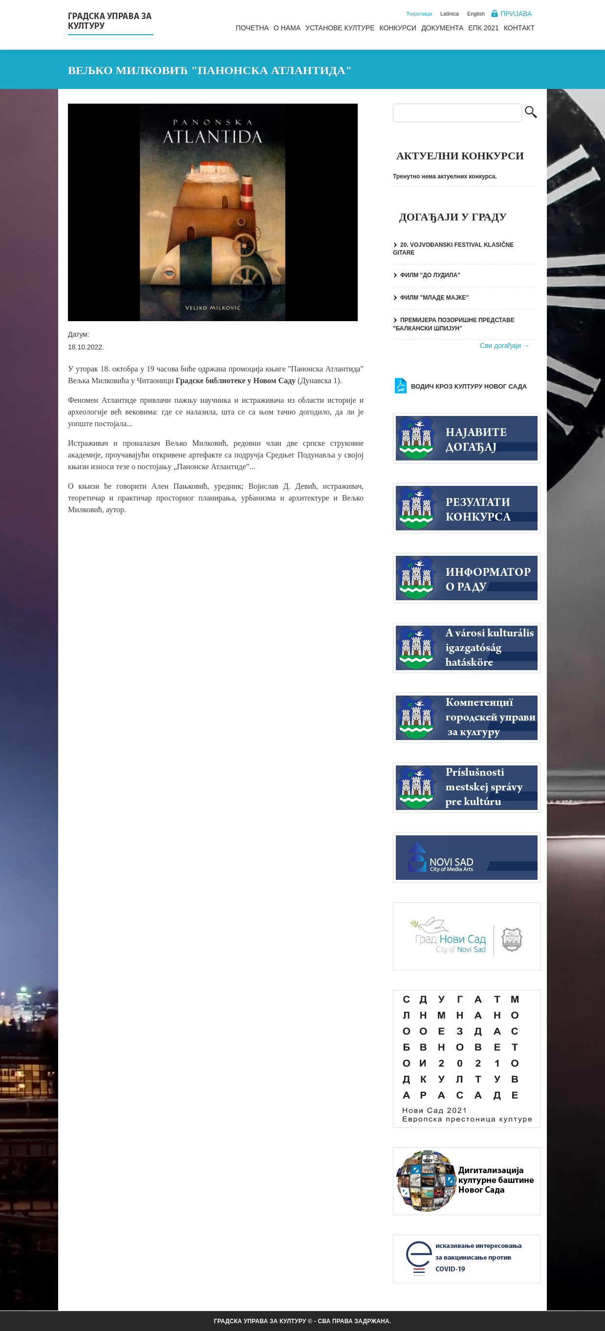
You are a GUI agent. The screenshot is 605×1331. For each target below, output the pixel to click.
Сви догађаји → (505, 345)
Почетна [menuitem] (252, 28)
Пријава (516, 14)
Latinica (449, 14)
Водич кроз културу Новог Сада (469, 386)
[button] (213, 212)
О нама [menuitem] (287, 28)
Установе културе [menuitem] (340, 28)
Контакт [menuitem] (519, 28)
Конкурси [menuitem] (398, 28)
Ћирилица (419, 14)
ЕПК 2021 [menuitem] (483, 28)
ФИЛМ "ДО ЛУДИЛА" (430, 275)
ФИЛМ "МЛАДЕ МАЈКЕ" (434, 297)
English (476, 14)
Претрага (531, 113)
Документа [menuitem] (442, 28)
